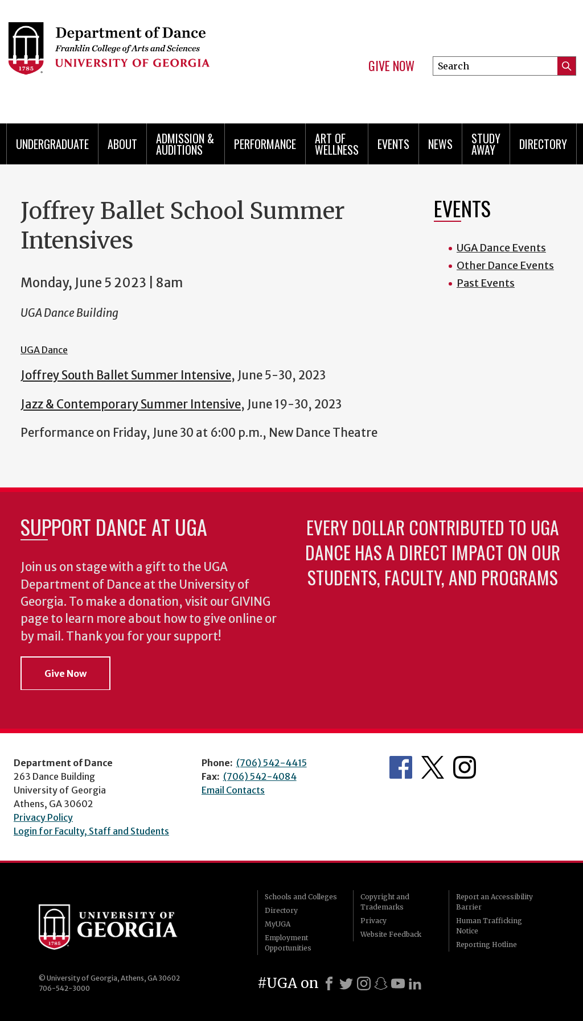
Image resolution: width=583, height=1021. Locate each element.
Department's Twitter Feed (432, 767)
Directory (543, 143)
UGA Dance (44, 350)
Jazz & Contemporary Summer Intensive (130, 404)
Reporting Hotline (486, 944)
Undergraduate (52, 143)
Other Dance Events (505, 265)
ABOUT (122, 143)
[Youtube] (398, 983)
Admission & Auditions (185, 144)
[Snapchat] (381, 983)
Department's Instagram (464, 767)
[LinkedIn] (415, 983)
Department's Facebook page (400, 767)
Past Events (486, 283)
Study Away (485, 144)
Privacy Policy (43, 817)
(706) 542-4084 (260, 776)
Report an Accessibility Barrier (494, 901)
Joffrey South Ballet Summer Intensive (125, 375)
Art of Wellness (337, 144)
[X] (346, 983)
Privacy (373, 920)
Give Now (391, 66)
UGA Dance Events (501, 247)
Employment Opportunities (288, 942)
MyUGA (277, 924)
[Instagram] (364, 983)
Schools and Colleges (301, 896)
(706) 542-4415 (271, 762)
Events (393, 143)
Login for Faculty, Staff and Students (91, 831)
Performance (265, 143)
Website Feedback (390, 934)
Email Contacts (233, 790)
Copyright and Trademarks (384, 901)
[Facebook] (329, 983)
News (440, 143)
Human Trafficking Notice (489, 925)
